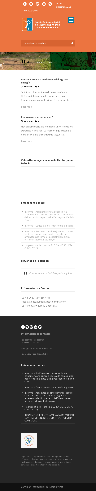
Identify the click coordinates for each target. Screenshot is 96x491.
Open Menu (71, 20)
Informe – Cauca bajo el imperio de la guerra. (49, 225)
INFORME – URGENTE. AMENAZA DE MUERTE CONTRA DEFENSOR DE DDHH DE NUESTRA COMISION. (49, 417)
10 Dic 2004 (28, 87)
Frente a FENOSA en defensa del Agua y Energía (44, 81)
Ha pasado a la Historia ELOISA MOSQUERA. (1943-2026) (48, 247)
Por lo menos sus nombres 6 (37, 117)
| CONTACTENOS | (31, 11)
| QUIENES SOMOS (63, 7)
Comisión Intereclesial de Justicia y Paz (50, 273)
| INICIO (58, 3)
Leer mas (26, 106)
